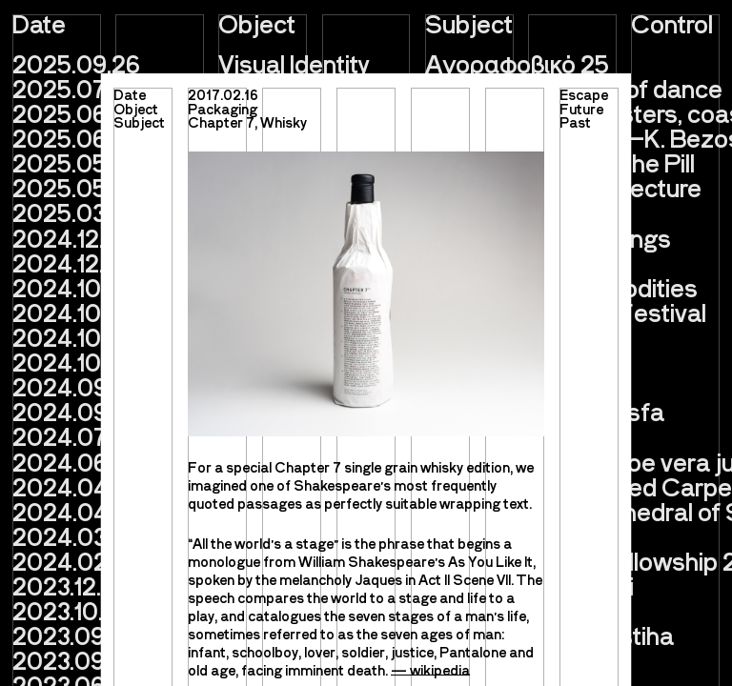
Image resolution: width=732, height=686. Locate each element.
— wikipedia (430, 669)
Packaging (222, 108)
